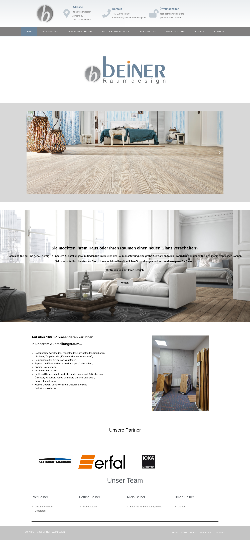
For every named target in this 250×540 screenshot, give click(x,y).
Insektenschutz (175, 31)
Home (29, 31)
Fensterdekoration (80, 31)
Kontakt (219, 31)
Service (200, 31)
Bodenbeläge (50, 31)
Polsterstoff (147, 31)
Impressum (205, 532)
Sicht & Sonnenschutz (115, 31)
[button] (30, 153)
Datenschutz (219, 532)
